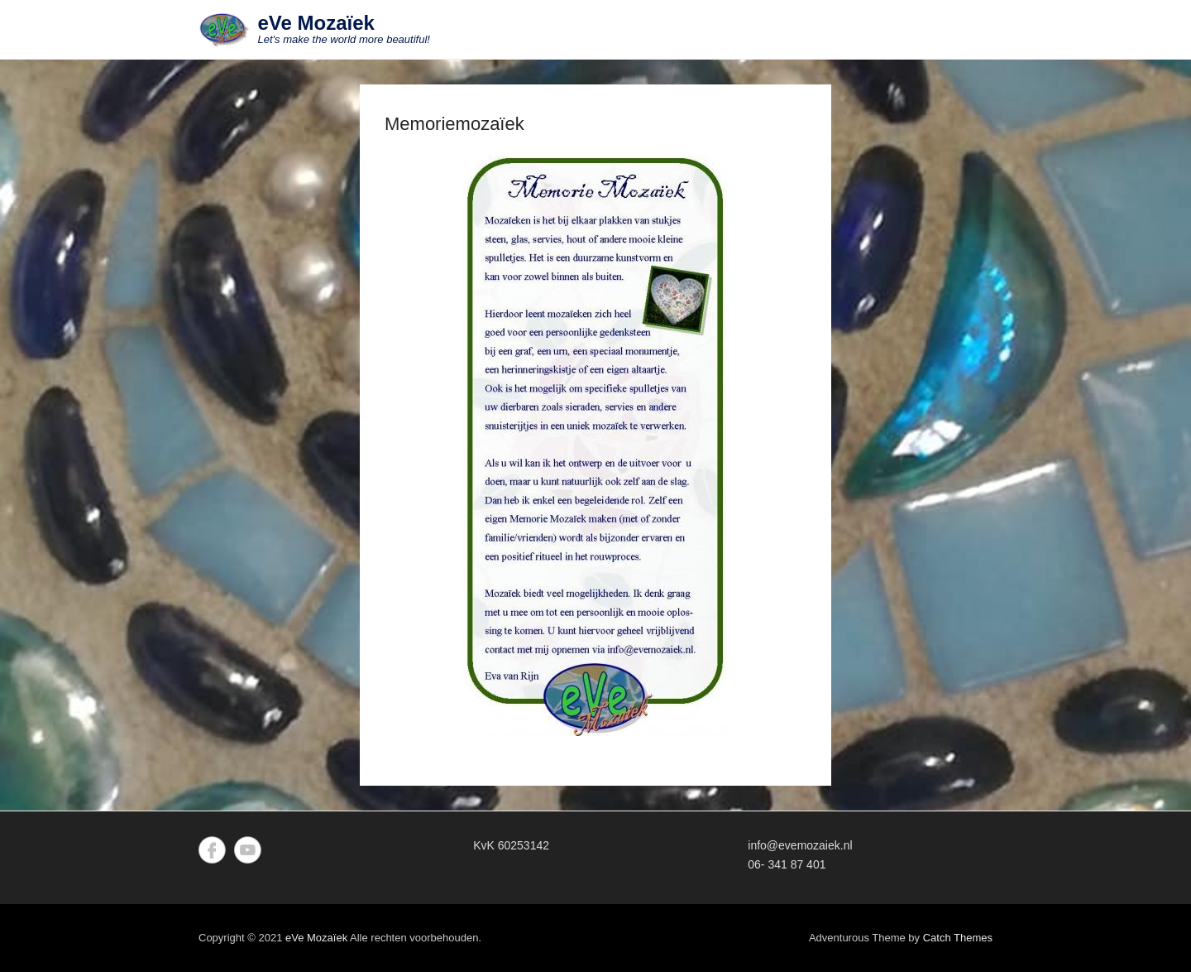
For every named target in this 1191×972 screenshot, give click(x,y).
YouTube (247, 850)
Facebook (212, 850)
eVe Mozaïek (316, 23)
